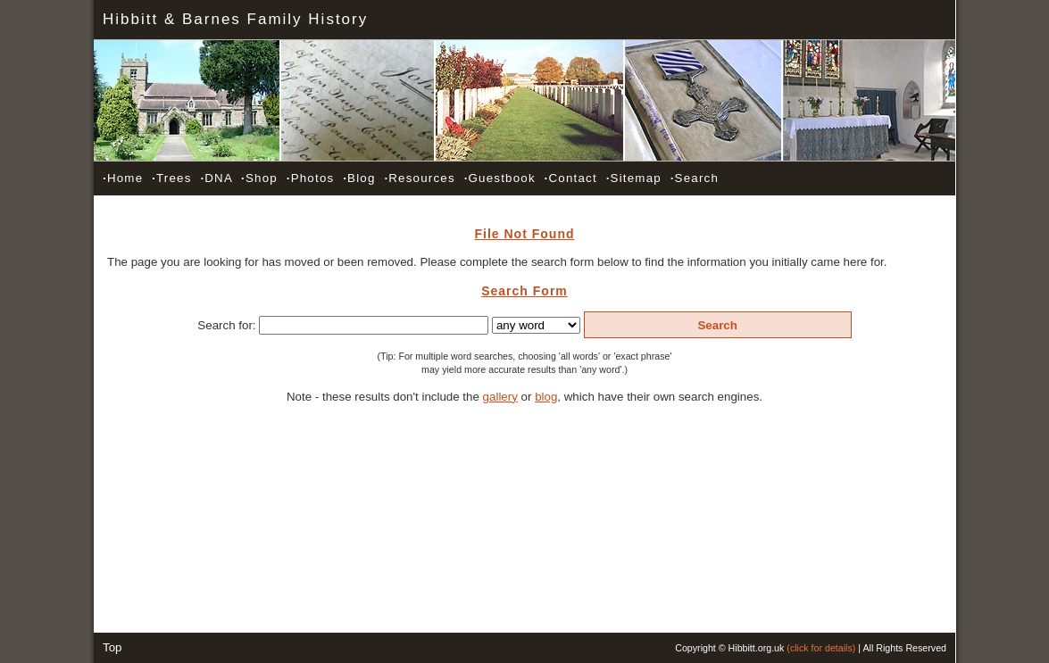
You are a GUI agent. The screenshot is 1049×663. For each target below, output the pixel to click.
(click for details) (821, 647)
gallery (500, 396)
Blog (359, 178)
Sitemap (634, 178)
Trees (171, 178)
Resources (419, 178)
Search (694, 178)
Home (123, 178)
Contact (571, 178)
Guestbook (500, 178)
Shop (259, 178)
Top (112, 647)
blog (546, 396)
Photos (311, 178)
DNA (216, 178)
